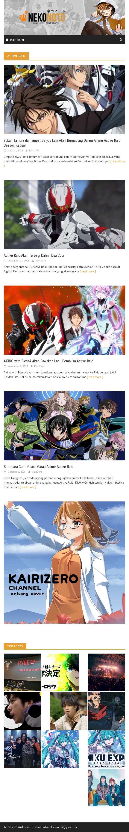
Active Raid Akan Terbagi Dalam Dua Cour (34, 255)
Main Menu (17, 39)
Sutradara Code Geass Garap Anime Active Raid (38, 466)
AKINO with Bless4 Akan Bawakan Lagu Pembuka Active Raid (48, 361)
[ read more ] (88, 271)
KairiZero (34, 150)
